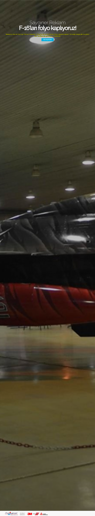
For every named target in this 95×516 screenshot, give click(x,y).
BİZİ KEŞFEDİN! (47, 39)
